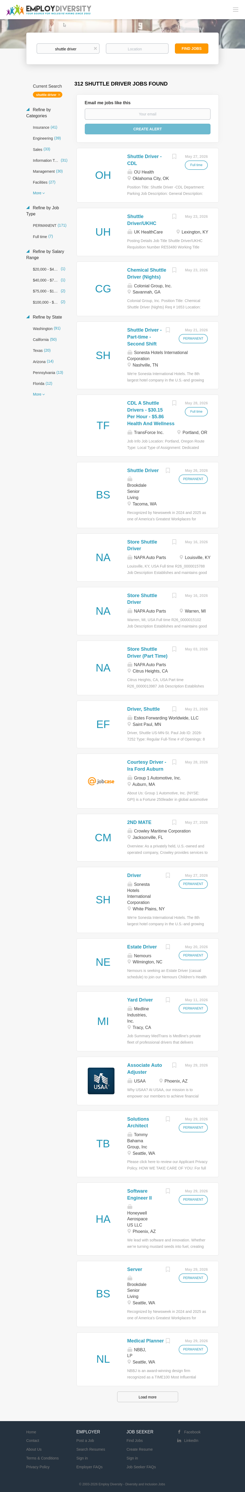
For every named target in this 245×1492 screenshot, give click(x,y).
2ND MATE (139, 822)
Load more (147, 1397)
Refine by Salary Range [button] (45, 254)
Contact (32, 1440)
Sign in (82, 1458)
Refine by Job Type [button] (42, 211)
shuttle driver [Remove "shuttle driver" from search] (46, 95)
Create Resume (140, 1449)
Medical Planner (145, 1341)
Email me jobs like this (108, 102)
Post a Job (85, 1440)
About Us (34, 1449)
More (37, 193)
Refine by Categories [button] (38, 112)
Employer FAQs (89, 1467)
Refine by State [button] (47, 317)
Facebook (192, 1432)
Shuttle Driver (143, 470)
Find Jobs (192, 48)
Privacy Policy (37, 1467)
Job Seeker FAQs (141, 1467)
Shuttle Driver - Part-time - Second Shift (144, 336)
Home (31, 1432)
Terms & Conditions (42, 1458)
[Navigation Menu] (235, 9)
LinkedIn (191, 1440)
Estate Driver (142, 947)
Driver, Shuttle (143, 709)
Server (134, 1269)
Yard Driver (140, 1000)
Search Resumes (90, 1449)
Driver (134, 875)
